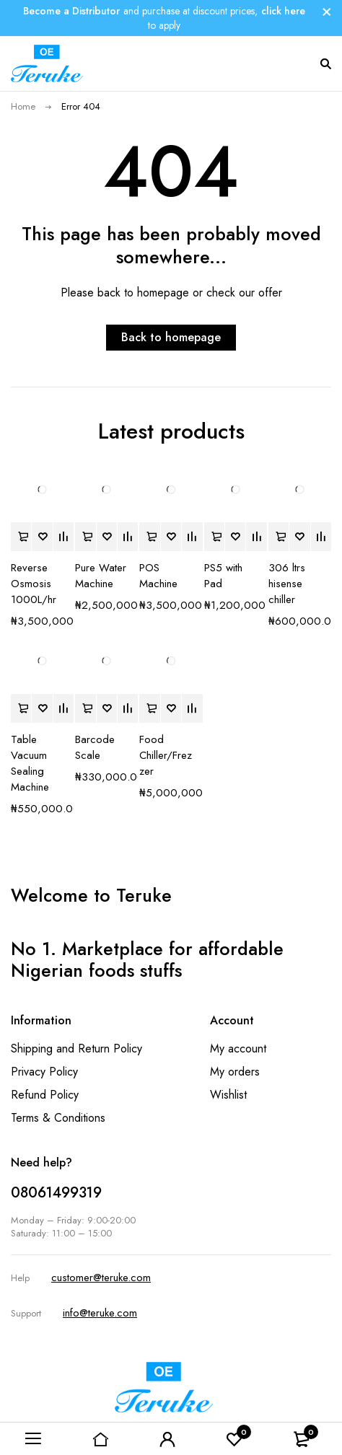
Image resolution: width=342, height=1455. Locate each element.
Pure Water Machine (100, 576)
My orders (235, 1071)
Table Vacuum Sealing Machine (30, 763)
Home (23, 106)
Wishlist (228, 1094)
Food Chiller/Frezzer (165, 755)
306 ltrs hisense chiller (286, 583)
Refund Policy (45, 1094)
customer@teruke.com (101, 1277)
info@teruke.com (100, 1313)
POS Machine (158, 576)
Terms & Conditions (58, 1117)
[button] (21, 536)
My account (238, 1048)
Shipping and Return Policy (76, 1048)
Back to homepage (171, 337)
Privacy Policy (44, 1071)
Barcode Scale (95, 747)
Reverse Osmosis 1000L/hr (33, 583)
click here (283, 11)
